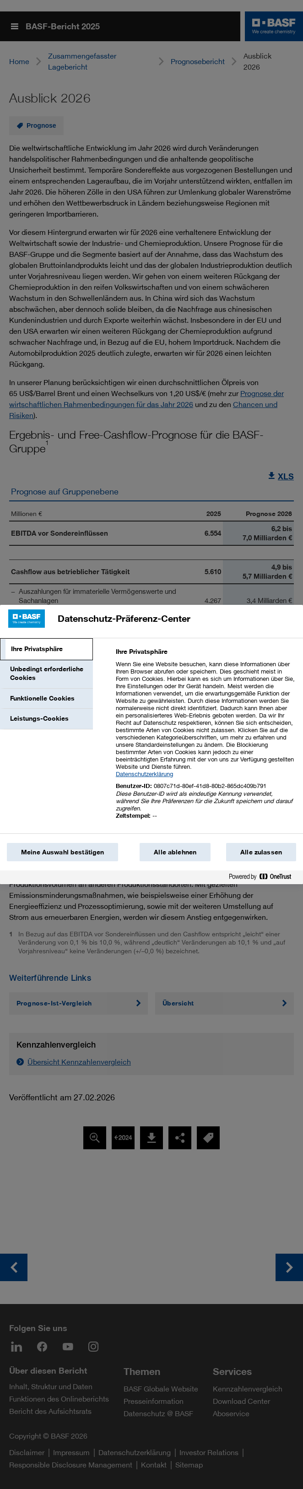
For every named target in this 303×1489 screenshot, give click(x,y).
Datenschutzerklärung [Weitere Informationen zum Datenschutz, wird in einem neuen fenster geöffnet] (144, 773)
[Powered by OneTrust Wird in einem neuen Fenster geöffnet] (263, 878)
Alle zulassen (261, 852)
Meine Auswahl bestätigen (62, 852)
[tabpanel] (205, 738)
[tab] (46, 649)
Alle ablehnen (175, 852)
